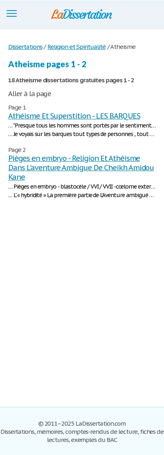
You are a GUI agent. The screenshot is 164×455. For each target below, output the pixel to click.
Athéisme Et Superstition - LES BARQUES (74, 116)
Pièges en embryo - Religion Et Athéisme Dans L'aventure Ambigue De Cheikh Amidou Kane (81, 168)
